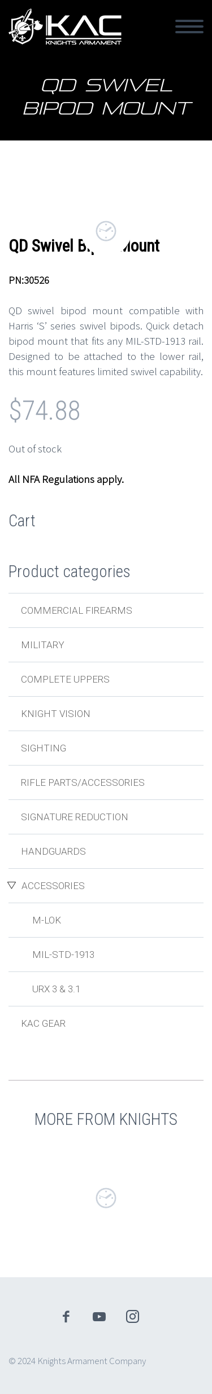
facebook (65, 1317)
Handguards (53, 851)
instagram (132, 1317)
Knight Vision (55, 713)
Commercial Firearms (76, 610)
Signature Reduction (74, 817)
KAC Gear (43, 1023)
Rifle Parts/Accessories (83, 782)
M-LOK (46, 920)
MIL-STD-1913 (63, 954)
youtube (98, 1317)
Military (42, 644)
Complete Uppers (65, 679)
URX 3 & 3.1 (56, 989)
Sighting (43, 748)
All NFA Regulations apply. (66, 479)
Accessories (53, 885)
